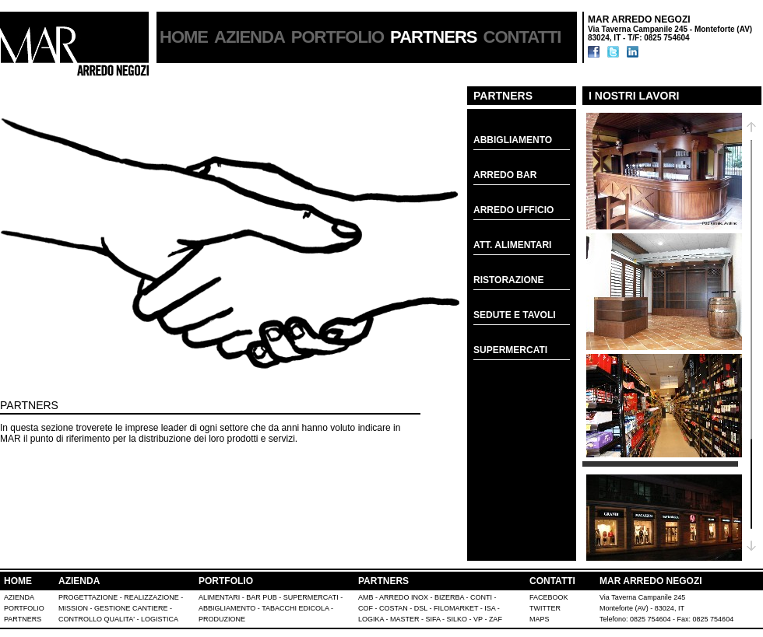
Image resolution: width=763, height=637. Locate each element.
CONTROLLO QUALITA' (96, 619)
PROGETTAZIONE (88, 597)
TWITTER (545, 608)
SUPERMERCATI (510, 350)
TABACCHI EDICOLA (295, 608)
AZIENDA (249, 37)
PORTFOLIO (337, 37)
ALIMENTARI (219, 597)
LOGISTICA (159, 619)
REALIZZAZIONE (151, 597)
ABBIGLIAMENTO (512, 140)
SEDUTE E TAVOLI (514, 315)
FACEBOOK (548, 597)
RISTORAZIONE (508, 280)
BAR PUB (261, 597)
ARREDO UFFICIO (513, 210)
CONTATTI (522, 37)
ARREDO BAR (504, 175)
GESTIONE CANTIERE (131, 608)
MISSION (73, 608)
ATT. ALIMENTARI (512, 245)
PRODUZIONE (222, 619)
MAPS (539, 619)
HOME (184, 37)
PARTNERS (383, 581)
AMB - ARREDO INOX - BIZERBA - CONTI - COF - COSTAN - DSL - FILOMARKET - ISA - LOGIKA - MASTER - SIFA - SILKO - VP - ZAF (430, 608)
